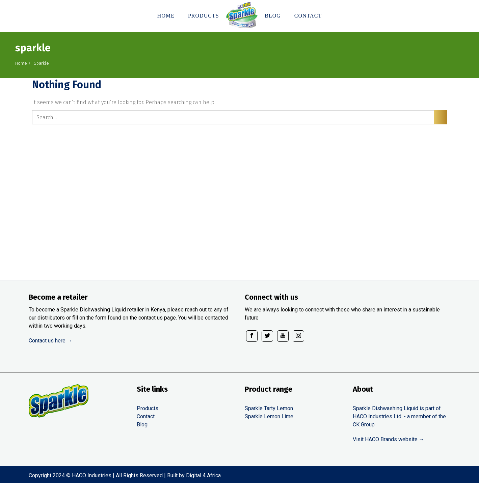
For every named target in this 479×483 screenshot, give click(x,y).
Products (147, 408)
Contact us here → (50, 340)
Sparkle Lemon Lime (269, 416)
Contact (146, 416)
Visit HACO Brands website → (388, 439)
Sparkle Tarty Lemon (269, 408)
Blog (142, 424)
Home (21, 63)
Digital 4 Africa (203, 475)
